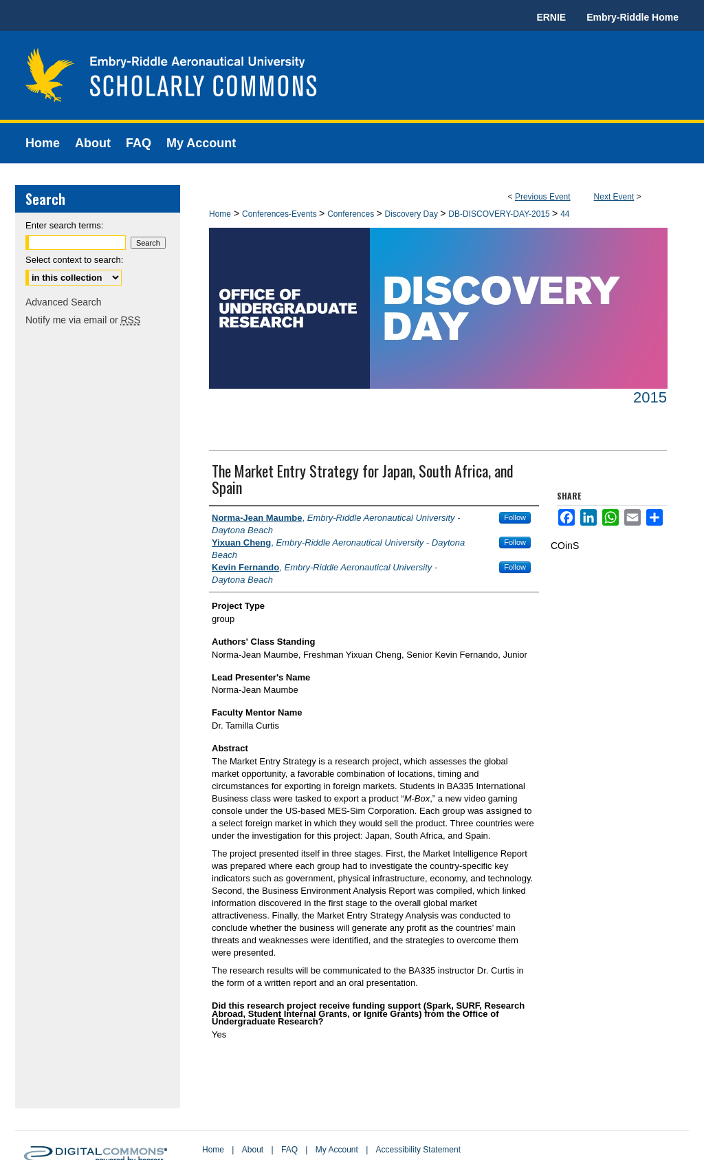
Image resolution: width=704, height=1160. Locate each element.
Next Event (614, 197)
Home (220, 214)
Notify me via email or (82, 319)
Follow (515, 517)
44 (564, 214)
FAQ (289, 1149)
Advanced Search (63, 302)
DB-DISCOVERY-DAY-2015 (500, 214)
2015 (650, 397)
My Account (337, 1149)
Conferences (351, 214)
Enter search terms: (64, 225)
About (252, 1149)
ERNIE (551, 17)
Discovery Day (413, 214)
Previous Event (543, 197)
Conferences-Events (280, 214)
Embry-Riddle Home (632, 17)
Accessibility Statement (418, 1149)
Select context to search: (74, 260)
